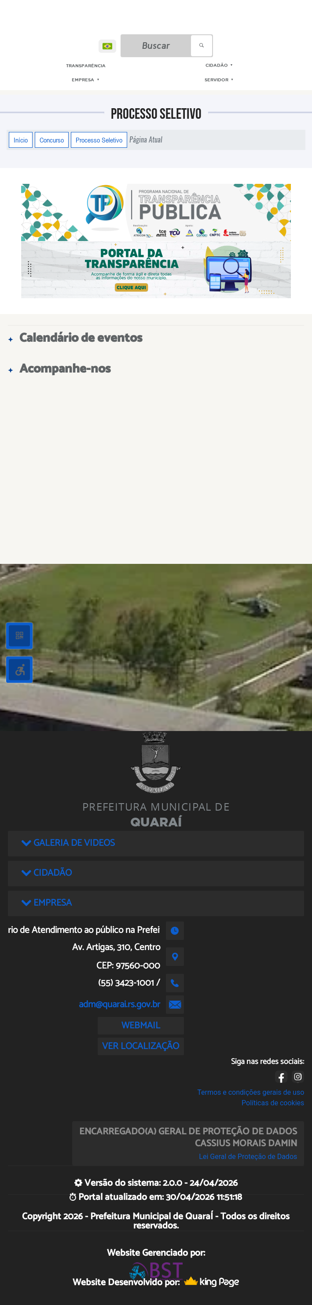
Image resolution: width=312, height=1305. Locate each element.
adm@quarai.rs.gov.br (119, 1004)
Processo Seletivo (99, 139)
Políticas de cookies (273, 1103)
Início (21, 139)
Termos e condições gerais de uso (250, 1092)
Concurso (52, 139)
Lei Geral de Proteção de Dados (248, 1156)
